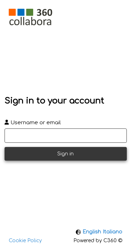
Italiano (112, 231)
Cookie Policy (25, 240)
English (91, 231)
